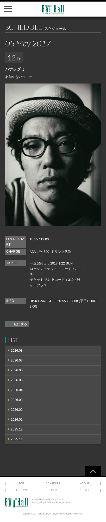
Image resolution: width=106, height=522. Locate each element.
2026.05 (17, 380)
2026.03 (17, 400)
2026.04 (17, 390)
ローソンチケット (43, 269)
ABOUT (84, 483)
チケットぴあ (40, 280)
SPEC (53, 490)
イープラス (38, 285)
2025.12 (17, 429)
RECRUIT (85, 490)
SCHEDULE (53, 483)
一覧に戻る (18, 324)
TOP (21, 483)
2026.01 (17, 419)
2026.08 (17, 350)
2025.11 (17, 439)
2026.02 (17, 410)
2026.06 (17, 370)
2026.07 (17, 360)
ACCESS (21, 490)
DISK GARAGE (41, 301)
